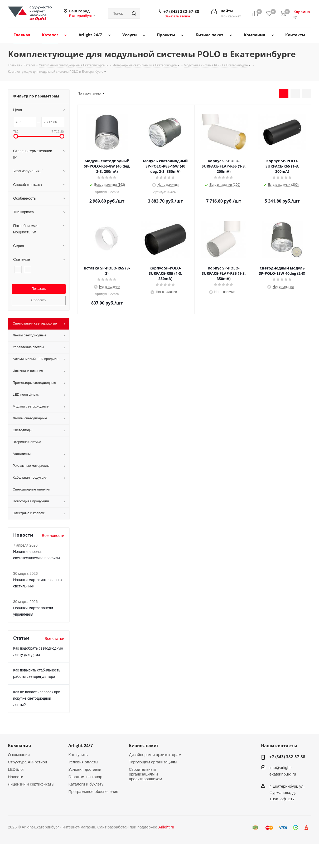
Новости (15, 776)
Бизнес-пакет (143, 745)
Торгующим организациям (153, 762)
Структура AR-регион (27, 762)
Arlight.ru (166, 827)
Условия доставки (84, 769)
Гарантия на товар (85, 776)
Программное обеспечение (93, 791)
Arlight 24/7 (80, 745)
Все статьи (54, 638)
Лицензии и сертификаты (31, 784)
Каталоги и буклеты (86, 784)
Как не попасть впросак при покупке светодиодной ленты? (36, 698)
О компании (19, 754)
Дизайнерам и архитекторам (155, 754)
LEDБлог (16, 769)
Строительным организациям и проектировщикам (145, 774)
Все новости (53, 535)
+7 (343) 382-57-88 (181, 11)
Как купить (78, 754)
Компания (19, 745)
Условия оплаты (83, 762)
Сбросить (38, 300)
